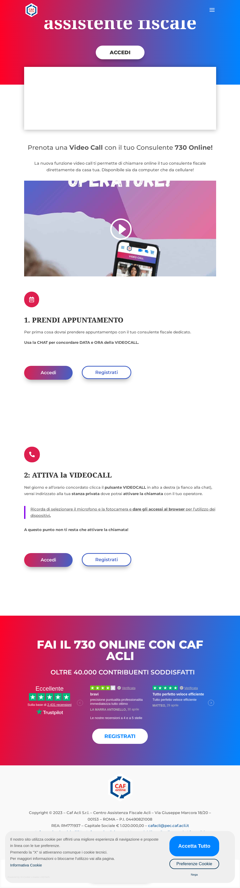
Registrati (106, 372)
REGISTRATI (120, 736)
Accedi (48, 372)
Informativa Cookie (26, 865)
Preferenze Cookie (194, 863)
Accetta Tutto (194, 846)
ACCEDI (120, 52)
